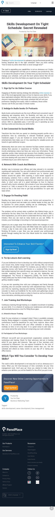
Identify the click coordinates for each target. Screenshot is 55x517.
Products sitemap (33, 465)
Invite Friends (31, 459)
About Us (5, 472)
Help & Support (32, 450)
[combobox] (12, 3)
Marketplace (5, 446)
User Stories (31, 456)
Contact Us (5, 475)
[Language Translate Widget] (14, 495)
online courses (44, 93)
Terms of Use (6, 481)
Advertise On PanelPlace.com (10, 454)
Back (6, 11)
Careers (4, 488)
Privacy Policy (6, 478)
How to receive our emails (35, 462)
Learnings (49, 11)
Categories (31, 446)
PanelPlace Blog (32, 453)
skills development (17, 60)
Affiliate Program (7, 485)
